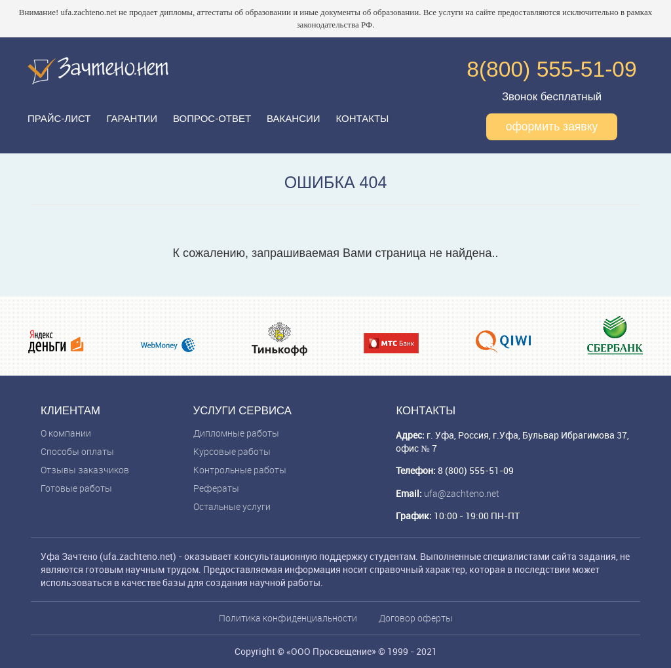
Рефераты (216, 488)
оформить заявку (552, 126)
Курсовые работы (232, 451)
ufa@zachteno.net (461, 493)
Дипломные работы (236, 433)
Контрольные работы (239, 469)
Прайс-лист (59, 118)
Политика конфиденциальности (288, 618)
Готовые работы (76, 488)
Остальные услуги (232, 506)
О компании (66, 433)
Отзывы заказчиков (85, 469)
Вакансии (293, 118)
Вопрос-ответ (212, 118)
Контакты (362, 118)
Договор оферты (416, 618)
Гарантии (131, 118)
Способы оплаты (77, 451)
